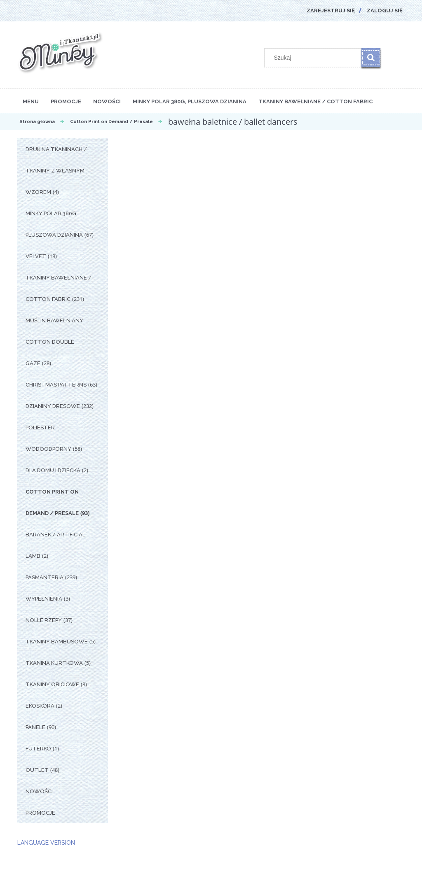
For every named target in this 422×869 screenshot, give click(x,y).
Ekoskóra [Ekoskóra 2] (40, 706)
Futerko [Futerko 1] (38, 749)
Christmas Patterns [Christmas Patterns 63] (56, 385)
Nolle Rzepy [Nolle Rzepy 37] (44, 620)
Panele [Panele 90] (35, 727)
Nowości (39, 791)
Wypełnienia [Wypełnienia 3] (44, 599)
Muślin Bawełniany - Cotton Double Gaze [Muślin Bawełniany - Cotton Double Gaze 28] (56, 341)
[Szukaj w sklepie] (315, 58)
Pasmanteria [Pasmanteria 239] (44, 577)
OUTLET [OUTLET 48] (37, 770)
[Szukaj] (370, 57)
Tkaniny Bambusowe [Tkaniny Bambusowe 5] (57, 641)
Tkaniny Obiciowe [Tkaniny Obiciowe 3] (52, 684)
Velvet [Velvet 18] (36, 256)
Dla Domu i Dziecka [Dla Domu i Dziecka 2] (53, 470)
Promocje (40, 813)
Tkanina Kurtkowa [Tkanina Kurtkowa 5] (54, 663)
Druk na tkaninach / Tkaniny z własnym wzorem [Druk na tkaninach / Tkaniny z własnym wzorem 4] (56, 170)
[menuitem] (30, 101)
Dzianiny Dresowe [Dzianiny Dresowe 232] (53, 406)
